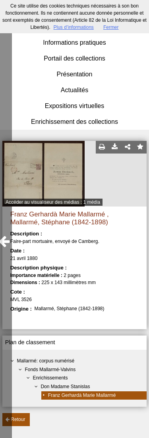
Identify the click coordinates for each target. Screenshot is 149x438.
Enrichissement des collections (74, 121)
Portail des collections (74, 58)
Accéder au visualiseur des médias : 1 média (53, 202)
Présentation (75, 74)
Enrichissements (50, 378)
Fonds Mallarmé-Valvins (50, 369)
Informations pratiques (74, 42)
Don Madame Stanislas (65, 386)
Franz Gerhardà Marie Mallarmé (82, 395)
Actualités (74, 90)
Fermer (111, 27)
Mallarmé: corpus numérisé (45, 361)
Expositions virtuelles (74, 105)
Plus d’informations (73, 27)
